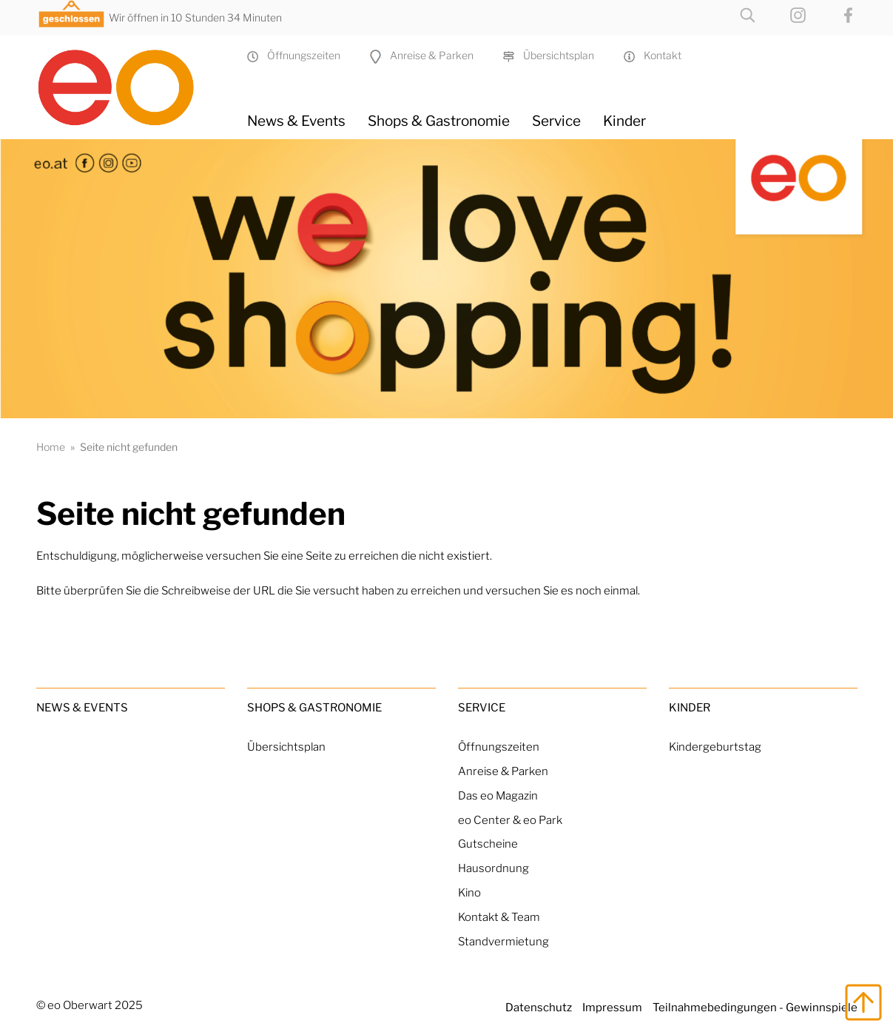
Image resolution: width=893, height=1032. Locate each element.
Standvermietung (503, 941)
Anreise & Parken (422, 55)
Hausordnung (493, 868)
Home (50, 446)
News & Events (296, 121)
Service (556, 121)
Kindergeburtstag (715, 747)
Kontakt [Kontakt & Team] (652, 55)
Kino (469, 892)
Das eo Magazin (498, 795)
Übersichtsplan (548, 55)
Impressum (612, 1007)
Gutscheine (488, 844)
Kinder (624, 121)
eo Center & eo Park (510, 820)
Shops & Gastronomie (439, 121)
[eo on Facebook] (833, 13)
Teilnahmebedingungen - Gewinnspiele (755, 1007)
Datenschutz (538, 1007)
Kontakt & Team (499, 917)
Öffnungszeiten (293, 55)
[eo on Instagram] (783, 13)
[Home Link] (130, 81)
